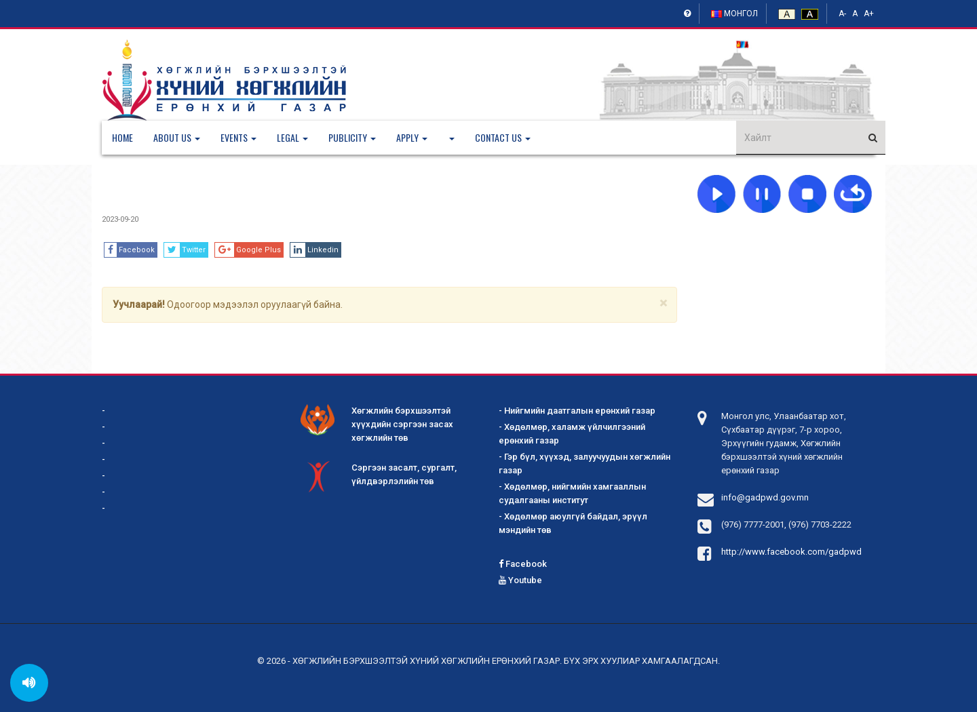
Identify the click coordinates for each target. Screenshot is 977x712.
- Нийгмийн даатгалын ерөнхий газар (577, 411)
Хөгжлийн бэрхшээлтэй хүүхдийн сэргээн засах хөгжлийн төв (377, 423)
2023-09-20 (120, 219)
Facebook (523, 564)
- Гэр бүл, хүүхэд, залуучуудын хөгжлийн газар (584, 463)
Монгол (734, 13)
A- (842, 13)
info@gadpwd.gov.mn (765, 497)
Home (122, 137)
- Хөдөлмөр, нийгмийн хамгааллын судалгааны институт (572, 493)
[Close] (663, 303)
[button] (187, 138)
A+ (869, 13)
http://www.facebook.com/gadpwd (791, 552)
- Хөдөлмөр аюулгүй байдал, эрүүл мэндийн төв (573, 523)
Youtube (520, 580)
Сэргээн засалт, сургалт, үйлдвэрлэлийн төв (379, 475)
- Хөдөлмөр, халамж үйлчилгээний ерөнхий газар (572, 434)
